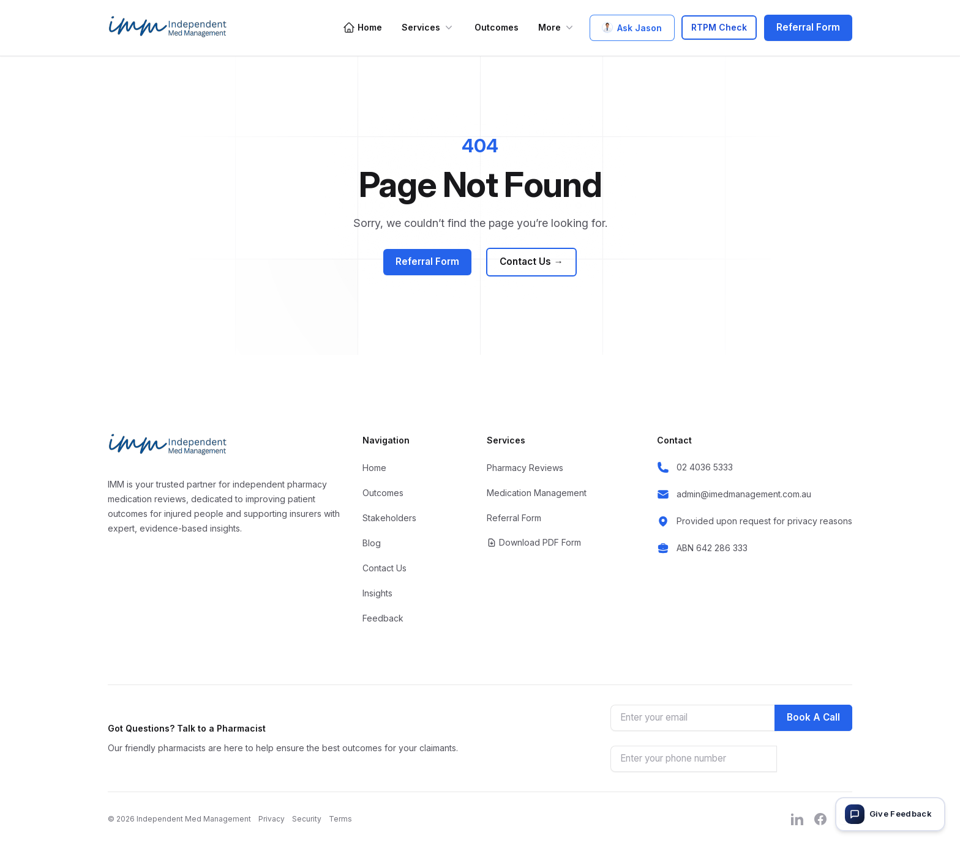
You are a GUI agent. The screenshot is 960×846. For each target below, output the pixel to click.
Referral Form (808, 27)
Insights (377, 593)
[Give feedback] (890, 814)
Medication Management (537, 493)
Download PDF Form (534, 542)
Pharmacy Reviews (525, 467)
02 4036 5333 (705, 467)
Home (362, 27)
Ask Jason (632, 28)
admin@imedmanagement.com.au (744, 494)
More (557, 27)
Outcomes (496, 27)
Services (428, 27)
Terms (340, 818)
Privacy (271, 818)
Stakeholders (389, 518)
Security (306, 818)
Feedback (382, 618)
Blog (371, 543)
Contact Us (531, 262)
